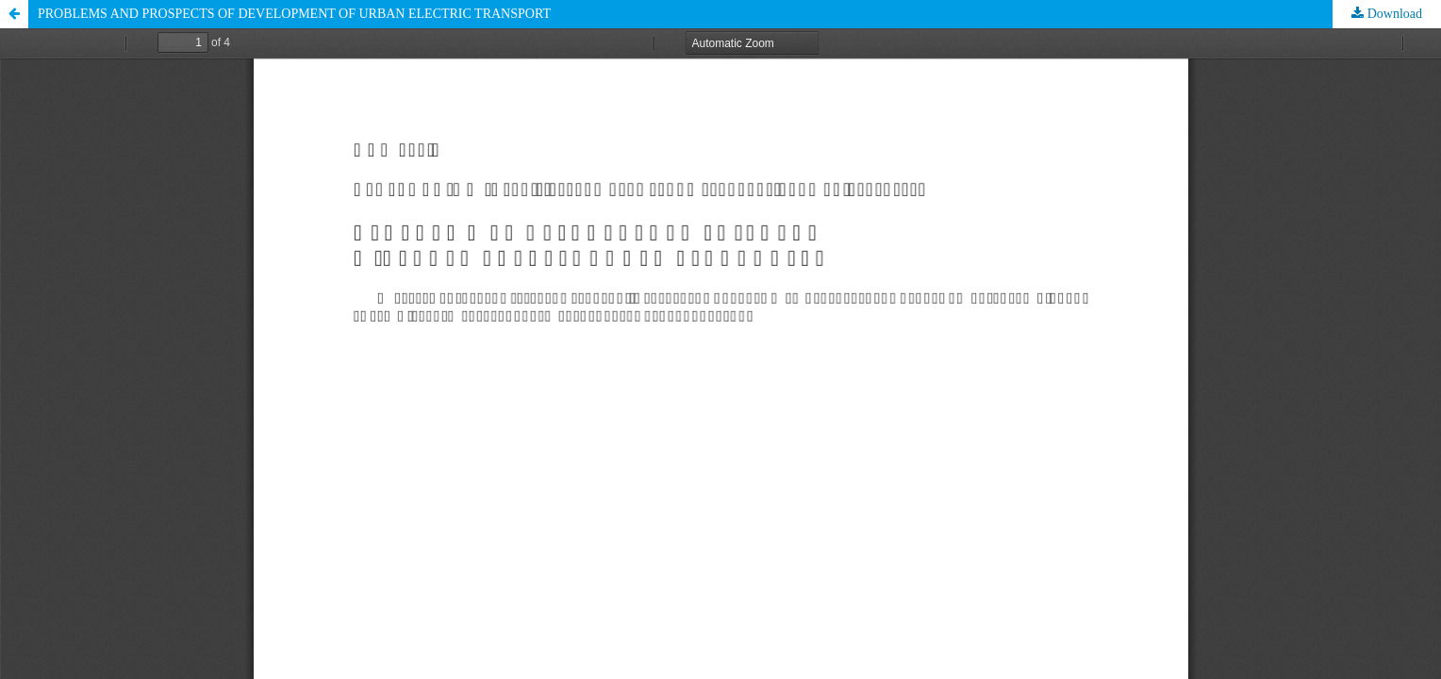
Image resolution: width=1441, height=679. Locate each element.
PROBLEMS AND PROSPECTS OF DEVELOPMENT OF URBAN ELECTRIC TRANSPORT (294, 14)
